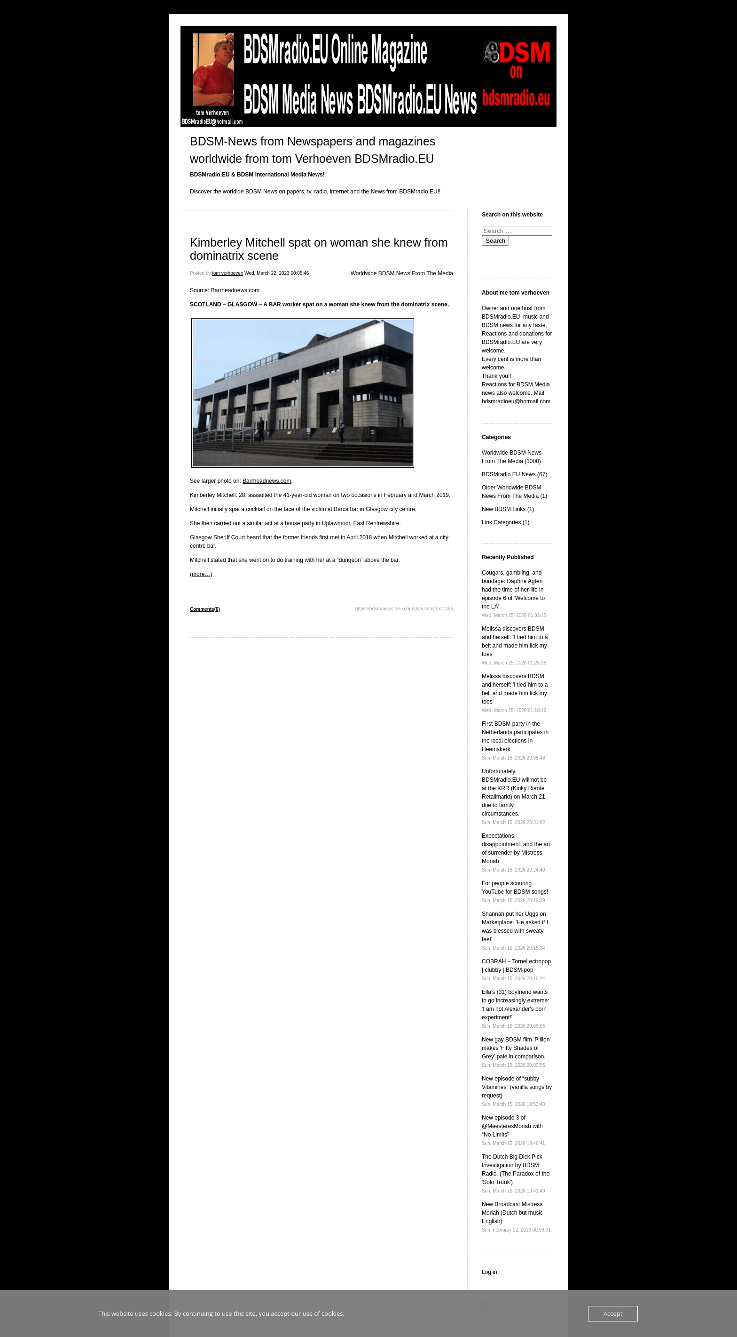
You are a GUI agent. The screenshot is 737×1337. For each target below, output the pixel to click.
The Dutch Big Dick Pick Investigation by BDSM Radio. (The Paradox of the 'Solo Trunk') (515, 1173)
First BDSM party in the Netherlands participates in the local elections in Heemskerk (515, 741)
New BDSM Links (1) (508, 509)
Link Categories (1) (505, 522)
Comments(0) (205, 609)
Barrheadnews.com (235, 290)
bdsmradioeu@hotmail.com (516, 401)
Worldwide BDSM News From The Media (402, 273)
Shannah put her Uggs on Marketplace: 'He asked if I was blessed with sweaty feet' (515, 931)
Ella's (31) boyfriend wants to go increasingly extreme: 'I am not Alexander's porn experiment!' (515, 1009)
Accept (613, 1313)
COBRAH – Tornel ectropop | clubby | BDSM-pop (516, 969)
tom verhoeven (227, 273)
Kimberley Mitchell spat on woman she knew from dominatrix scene (319, 249)
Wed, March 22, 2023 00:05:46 (276, 273)
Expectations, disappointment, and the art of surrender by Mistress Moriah (516, 853)
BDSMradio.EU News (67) (514, 474)
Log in (489, 1272)
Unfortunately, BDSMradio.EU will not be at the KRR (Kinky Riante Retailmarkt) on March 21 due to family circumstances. (514, 796)
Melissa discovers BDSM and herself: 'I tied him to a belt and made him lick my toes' (515, 645)
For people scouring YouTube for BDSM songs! (515, 891)
